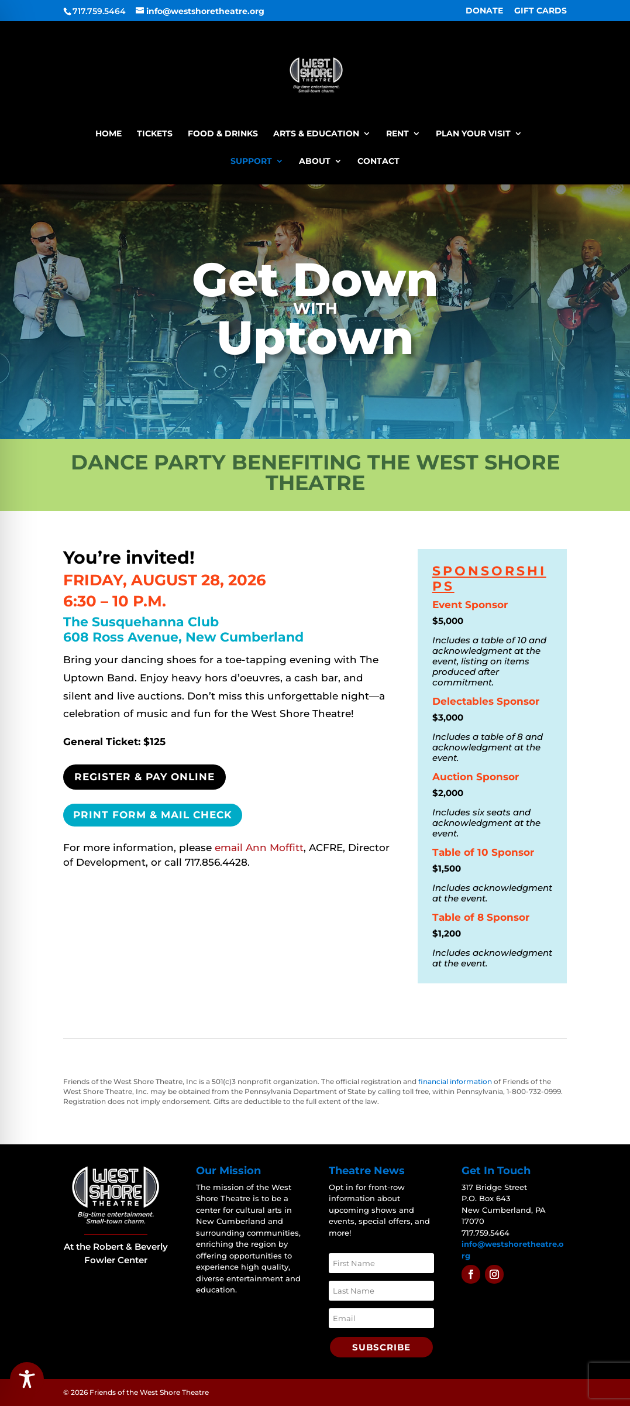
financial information (455, 1081)
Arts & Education (316, 134)
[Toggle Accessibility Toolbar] (27, 1379)
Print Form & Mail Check (152, 815)
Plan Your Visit (473, 134)
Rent (397, 134)
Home (108, 134)
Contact (378, 161)
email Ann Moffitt (259, 847)
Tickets (155, 134)
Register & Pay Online (144, 777)
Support (251, 161)
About (315, 161)
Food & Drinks (223, 134)
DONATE (484, 11)
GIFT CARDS (540, 11)
